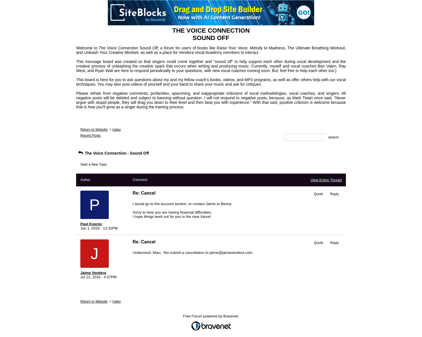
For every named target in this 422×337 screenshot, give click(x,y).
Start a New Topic (93, 165)
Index (116, 130)
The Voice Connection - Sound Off (113, 153)
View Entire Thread (326, 180)
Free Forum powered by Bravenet (211, 316)
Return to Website (94, 130)
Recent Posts (90, 136)
